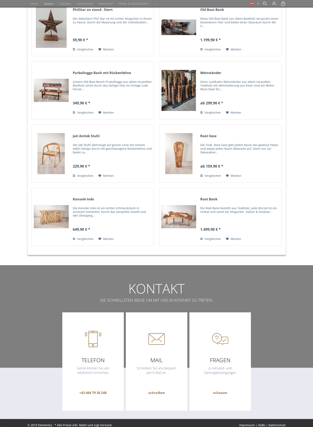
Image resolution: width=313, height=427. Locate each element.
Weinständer (210, 73)
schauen (220, 392)
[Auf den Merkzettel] (106, 49)
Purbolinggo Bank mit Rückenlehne (102, 73)
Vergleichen (83, 49)
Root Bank (208, 199)
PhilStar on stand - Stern (93, 10)
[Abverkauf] (106, 3)
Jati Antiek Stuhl (86, 136)
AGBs (261, 425)
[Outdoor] (65, 3)
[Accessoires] (85, 3)
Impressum (247, 425)
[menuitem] (273, 4)
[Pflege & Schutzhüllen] (134, 3)
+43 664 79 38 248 (93, 392)
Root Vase (208, 136)
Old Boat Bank (212, 10)
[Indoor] (49, 3)
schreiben (156, 392)
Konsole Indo (83, 199)
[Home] (34, 3)
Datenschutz (277, 425)
